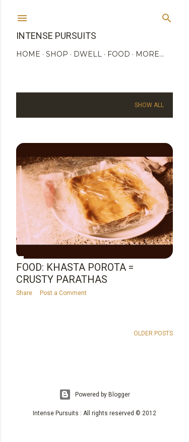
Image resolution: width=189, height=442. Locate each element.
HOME (28, 54)
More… (150, 54)
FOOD (118, 54)
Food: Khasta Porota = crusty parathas (75, 273)
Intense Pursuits (56, 35)
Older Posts (153, 333)
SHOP (57, 54)
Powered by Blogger (94, 394)
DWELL (88, 54)
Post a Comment (63, 293)
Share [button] (24, 293)
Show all (149, 105)
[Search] (167, 16)
